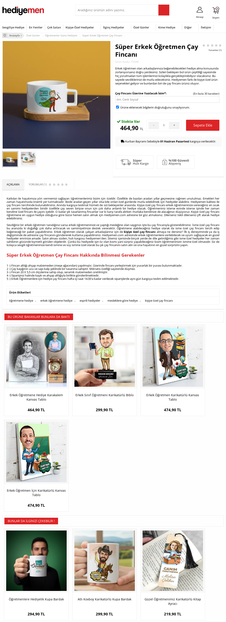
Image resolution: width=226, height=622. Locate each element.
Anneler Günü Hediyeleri (130, 578)
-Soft (90, 616)
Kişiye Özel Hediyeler (80, 27)
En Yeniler (36, 27)
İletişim (206, 27)
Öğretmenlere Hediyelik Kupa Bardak (30, 478)
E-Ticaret (99, 616)
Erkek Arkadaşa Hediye (54, 565)
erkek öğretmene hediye (56, 299)
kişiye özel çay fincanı (140, 231)
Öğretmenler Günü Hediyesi (126, 586)
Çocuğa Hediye (162, 571)
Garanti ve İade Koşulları (17, 578)
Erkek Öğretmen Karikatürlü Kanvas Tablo (140, 383)
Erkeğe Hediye (162, 558)
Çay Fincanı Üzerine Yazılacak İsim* (140, 93)
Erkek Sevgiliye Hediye (91, 581)
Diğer (188, 27)
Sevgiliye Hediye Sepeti (91, 565)
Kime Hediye (166, 27)
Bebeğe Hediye (162, 578)
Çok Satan (54, 27)
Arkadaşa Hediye (163, 585)
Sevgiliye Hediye (13, 27)
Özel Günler (141, 27)
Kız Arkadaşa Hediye (52, 571)
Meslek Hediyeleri (51, 591)
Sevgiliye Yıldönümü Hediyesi (89, 596)
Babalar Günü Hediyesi (129, 594)
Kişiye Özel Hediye (51, 558)
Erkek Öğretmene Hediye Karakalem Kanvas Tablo (30, 383)
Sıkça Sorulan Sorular (15, 591)
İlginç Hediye (161, 591)
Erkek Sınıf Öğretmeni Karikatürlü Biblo (85, 383)
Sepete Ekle (202, 126)
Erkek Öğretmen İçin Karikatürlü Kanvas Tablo (196, 383)
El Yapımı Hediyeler (52, 578)
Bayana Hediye (162, 565)
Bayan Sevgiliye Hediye (91, 588)
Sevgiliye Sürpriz (50, 585)
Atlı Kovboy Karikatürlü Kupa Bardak (85, 478)
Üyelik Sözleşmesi (13, 565)
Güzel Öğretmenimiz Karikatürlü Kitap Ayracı (140, 478)
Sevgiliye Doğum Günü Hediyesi (91, 573)
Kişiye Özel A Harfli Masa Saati (196, 476)
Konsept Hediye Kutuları (92, 558)
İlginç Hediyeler (113, 27)
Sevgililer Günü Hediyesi (130, 558)
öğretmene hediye (21, 299)
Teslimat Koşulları (13, 558)
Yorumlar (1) (215, 49)
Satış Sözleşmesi (12, 571)
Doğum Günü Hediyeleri (130, 565)
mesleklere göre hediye (122, 299)
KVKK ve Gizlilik (11, 585)
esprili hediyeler (90, 299)
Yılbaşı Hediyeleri (125, 571)
